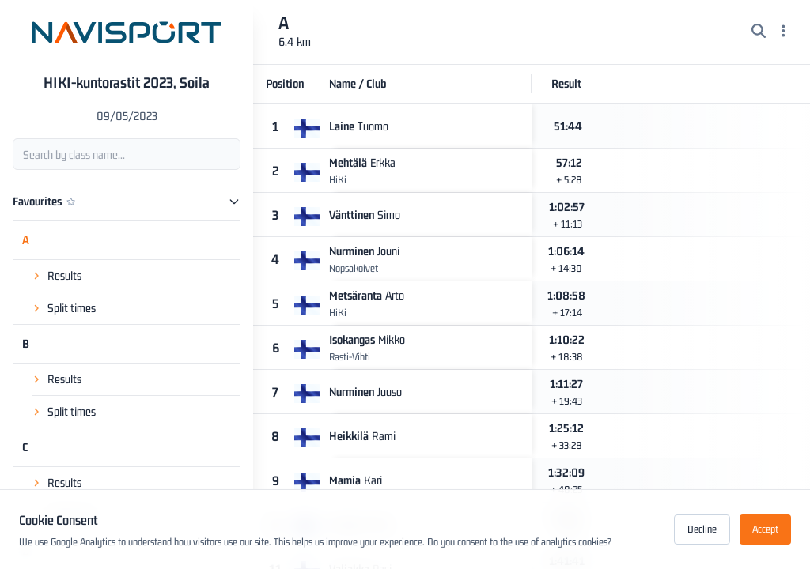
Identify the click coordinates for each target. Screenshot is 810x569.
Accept (765, 529)
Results (64, 275)
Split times (71, 308)
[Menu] (783, 32)
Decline (702, 529)
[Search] (758, 32)
